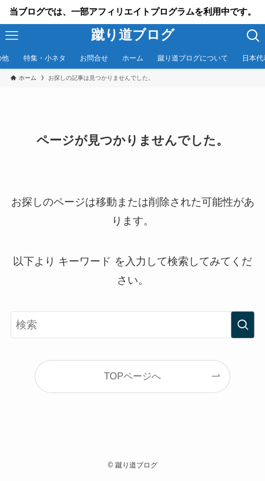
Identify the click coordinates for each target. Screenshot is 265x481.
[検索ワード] (132, 324)
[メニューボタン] (12, 36)
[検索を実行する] (242, 324)
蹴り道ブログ (133, 35)
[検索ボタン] (253, 36)
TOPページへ (132, 376)
